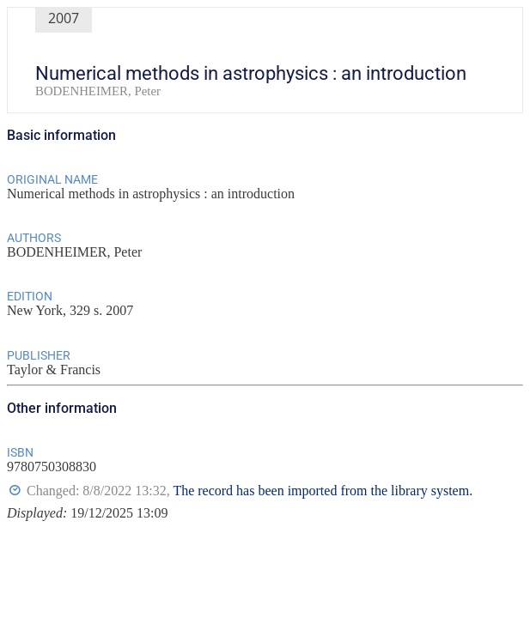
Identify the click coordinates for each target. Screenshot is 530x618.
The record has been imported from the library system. (322, 490)
